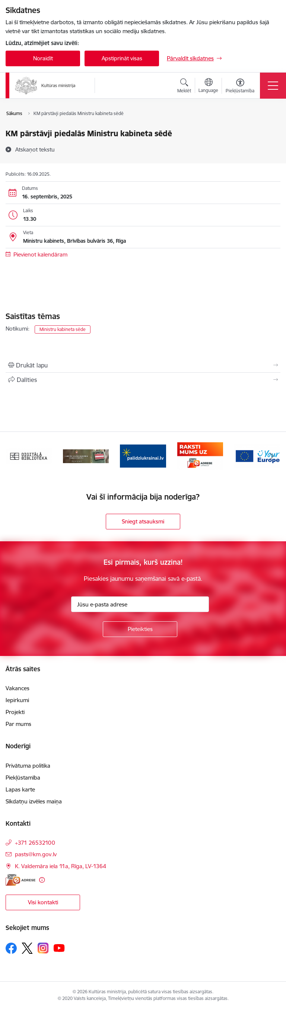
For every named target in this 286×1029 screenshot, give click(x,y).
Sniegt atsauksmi (143, 521)
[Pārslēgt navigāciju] (273, 86)
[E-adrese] (20, 880)
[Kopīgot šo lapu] (143, 380)
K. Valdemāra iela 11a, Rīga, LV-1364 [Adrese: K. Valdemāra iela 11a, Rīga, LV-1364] (60, 866)
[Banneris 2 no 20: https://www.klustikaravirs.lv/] (86, 455)
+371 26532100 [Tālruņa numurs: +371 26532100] (35, 842)
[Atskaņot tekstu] (35, 149)
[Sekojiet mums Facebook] (11, 948)
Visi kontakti (43, 902)
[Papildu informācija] (42, 880)
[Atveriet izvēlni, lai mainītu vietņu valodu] (208, 86)
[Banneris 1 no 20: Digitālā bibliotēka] (29, 455)
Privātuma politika (28, 765)
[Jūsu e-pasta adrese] (140, 604)
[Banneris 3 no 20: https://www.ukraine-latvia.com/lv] (143, 455)
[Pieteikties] (140, 629)
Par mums (18, 723)
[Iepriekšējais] (14, 456)
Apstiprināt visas (122, 58)
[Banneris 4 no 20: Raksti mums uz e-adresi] (200, 455)
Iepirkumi (17, 700)
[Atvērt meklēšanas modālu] (184, 87)
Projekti (15, 712)
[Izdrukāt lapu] (143, 365)
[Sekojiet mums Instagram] (43, 948)
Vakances (17, 688)
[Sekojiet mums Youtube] (59, 947)
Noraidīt (43, 58)
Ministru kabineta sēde (62, 329)
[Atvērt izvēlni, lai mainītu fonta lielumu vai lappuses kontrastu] (240, 87)
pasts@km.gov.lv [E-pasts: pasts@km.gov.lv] (36, 854)
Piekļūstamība (23, 777)
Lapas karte (20, 789)
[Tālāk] (271, 456)
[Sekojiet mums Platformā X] (27, 948)
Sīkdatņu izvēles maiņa (34, 801)
